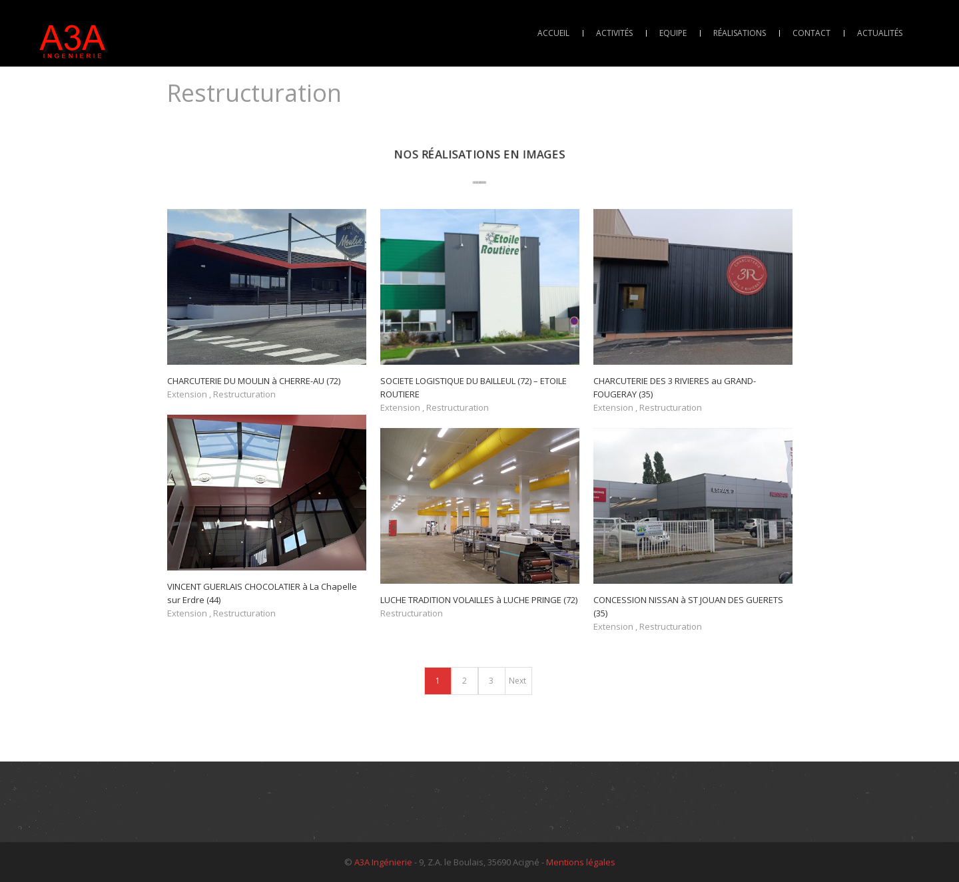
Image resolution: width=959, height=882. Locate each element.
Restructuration (244, 394)
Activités (614, 33)
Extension (187, 394)
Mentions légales (580, 862)
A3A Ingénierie (383, 862)
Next (517, 680)
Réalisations (739, 33)
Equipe (673, 33)
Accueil (553, 33)
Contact (811, 33)
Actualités (879, 33)
